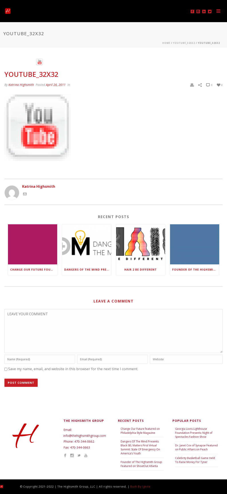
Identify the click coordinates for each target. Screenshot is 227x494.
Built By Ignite (140, 486)
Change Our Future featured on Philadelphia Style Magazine (140, 431)
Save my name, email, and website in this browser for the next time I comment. (73, 368)
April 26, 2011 (56, 85)
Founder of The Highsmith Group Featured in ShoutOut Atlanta (195, 269)
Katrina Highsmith (21, 85)
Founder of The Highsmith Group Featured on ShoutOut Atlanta (141, 464)
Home (166, 43)
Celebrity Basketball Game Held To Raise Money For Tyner (195, 460)
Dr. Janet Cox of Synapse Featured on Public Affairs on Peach (196, 447)
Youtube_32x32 (184, 43)
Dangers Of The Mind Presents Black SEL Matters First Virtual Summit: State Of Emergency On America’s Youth (140, 447)
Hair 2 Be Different (140, 269)
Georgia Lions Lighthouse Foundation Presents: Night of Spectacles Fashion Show (193, 433)
